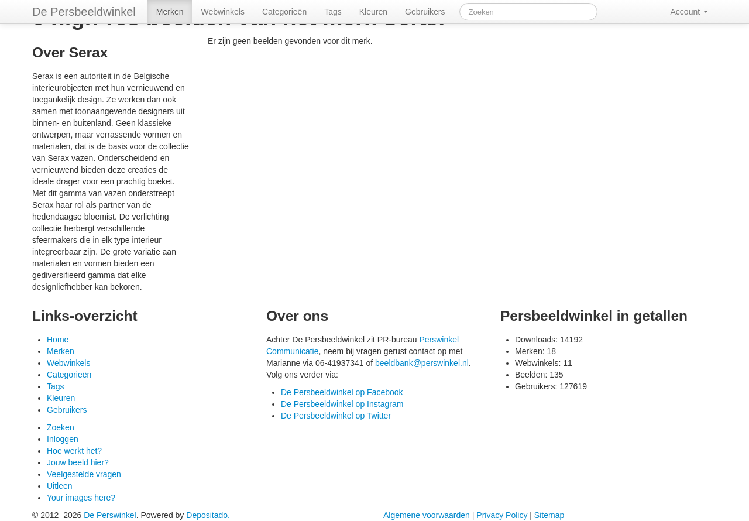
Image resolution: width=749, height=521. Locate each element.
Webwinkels (222, 11)
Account (684, 11)
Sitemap (549, 515)
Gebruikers (425, 11)
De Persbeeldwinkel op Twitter (336, 415)
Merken (170, 11)
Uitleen (60, 486)
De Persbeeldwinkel (84, 11)
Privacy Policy (501, 515)
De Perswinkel (110, 515)
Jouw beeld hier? (78, 462)
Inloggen (62, 439)
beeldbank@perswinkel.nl (422, 363)
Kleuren (373, 11)
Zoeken (60, 427)
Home (57, 339)
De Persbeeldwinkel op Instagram (342, 404)
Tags (333, 11)
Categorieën (284, 11)
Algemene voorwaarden (426, 515)
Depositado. (208, 515)
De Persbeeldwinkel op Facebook (342, 392)
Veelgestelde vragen (84, 474)
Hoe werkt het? (74, 450)
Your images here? (81, 497)
